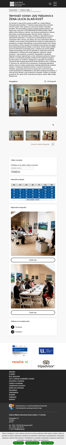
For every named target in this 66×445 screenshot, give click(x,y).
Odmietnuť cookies (32, 443)
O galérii (12, 374)
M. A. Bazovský (14, 376)
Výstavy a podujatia (16, 383)
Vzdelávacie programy (17, 385)
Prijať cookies (18, 443)
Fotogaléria (13, 390)
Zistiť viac (33, 260)
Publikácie (12, 397)
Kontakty (12, 395)
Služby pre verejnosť (16, 388)
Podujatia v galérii (25, 10)
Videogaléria (13, 392)
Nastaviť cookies (47, 443)
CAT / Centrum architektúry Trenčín (21, 379)
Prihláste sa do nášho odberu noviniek (24, 165)
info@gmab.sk (19, 429)
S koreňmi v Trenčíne (16, 381)
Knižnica (12, 399)
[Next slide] (57, 106)
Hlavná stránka (13, 10)
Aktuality (12, 372)
